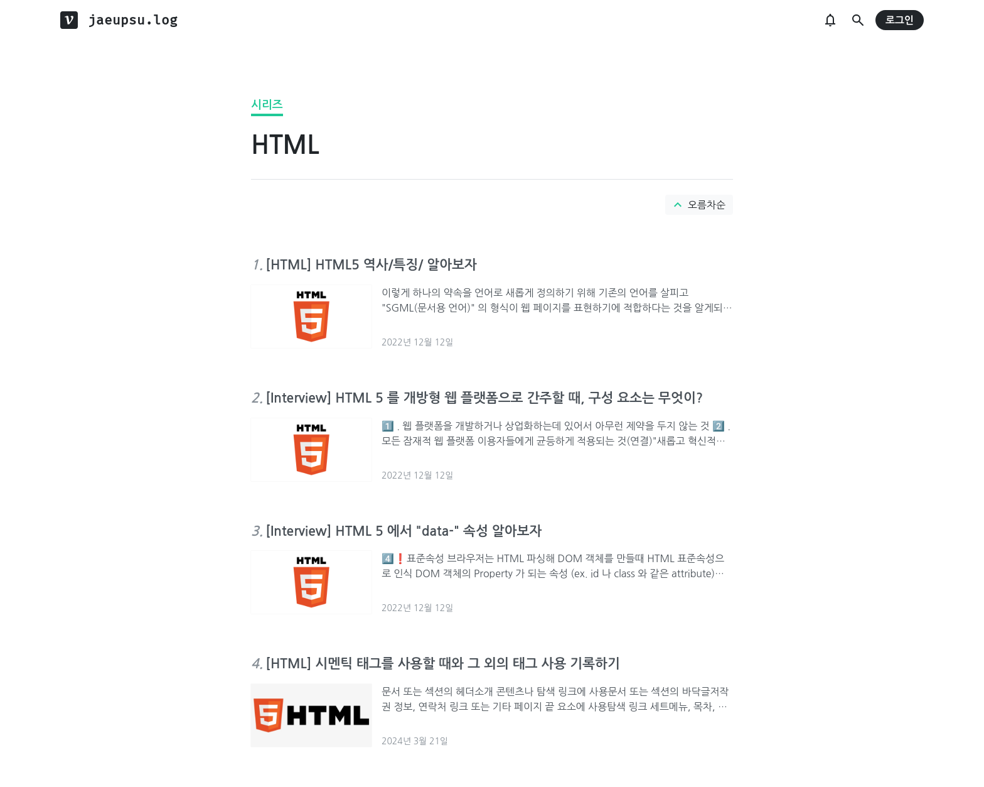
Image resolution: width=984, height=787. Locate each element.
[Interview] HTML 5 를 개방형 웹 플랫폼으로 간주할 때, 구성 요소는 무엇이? (484, 397)
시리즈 (267, 105)
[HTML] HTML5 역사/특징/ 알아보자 (371, 264)
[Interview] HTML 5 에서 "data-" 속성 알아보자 (403, 531)
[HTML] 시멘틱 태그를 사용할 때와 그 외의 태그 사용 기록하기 (442, 663)
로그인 (899, 20)
